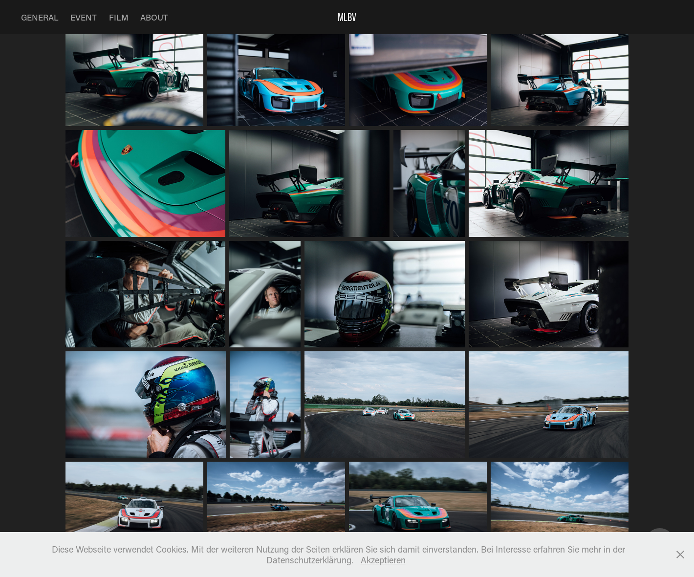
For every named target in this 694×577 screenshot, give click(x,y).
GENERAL (40, 17)
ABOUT (154, 17)
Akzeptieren (383, 560)
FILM (119, 17)
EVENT (83, 17)
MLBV (347, 17)
